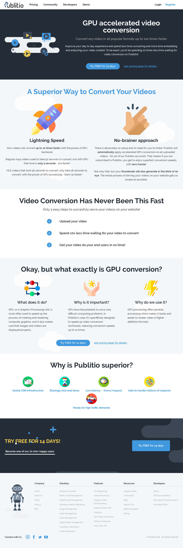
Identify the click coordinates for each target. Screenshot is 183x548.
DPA (36, 509)
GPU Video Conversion (104, 517)
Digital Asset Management (70, 500)
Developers (70, 4)
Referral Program (131, 509)
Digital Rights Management (71, 522)
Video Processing (101, 496)
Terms (37, 500)
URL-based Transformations (165, 500)
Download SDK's (160, 505)
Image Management (68, 509)
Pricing (33, 4)
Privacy (37, 505)
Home (37, 491)
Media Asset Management (70, 496)
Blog (126, 500)
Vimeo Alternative (67, 531)
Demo (86, 4)
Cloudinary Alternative (69, 527)
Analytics (98, 512)
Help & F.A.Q (129, 505)
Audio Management (68, 518)
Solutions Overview (67, 491)
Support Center (130, 491)
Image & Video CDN (102, 508)
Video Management (68, 513)
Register (170, 4)
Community (50, 4)
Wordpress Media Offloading (72, 505)
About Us (38, 496)
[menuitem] (46, 491)
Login (158, 4)
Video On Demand (102, 521)
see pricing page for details (140, 66)
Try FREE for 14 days (103, 66)
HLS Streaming (100, 491)
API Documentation (161, 496)
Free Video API (100, 526)
